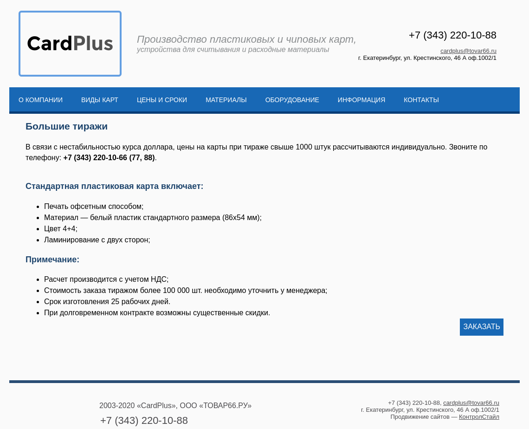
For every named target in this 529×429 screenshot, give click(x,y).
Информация (361, 100)
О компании (41, 100)
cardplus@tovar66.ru (468, 50)
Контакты (421, 100)
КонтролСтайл (479, 416)
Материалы (226, 100)
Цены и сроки (162, 100)
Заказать (481, 327)
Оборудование (292, 100)
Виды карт (99, 100)
